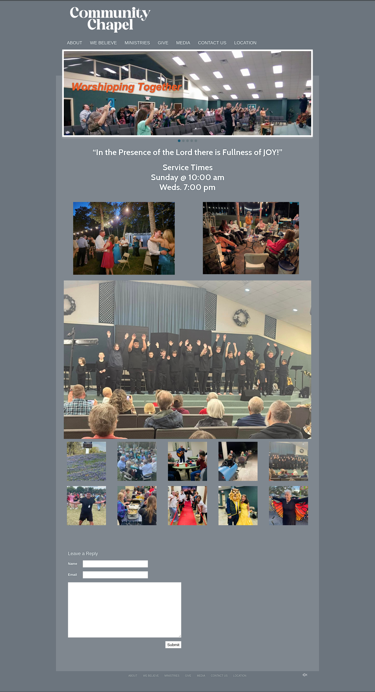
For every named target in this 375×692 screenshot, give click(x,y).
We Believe (103, 42)
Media (183, 42)
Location (245, 42)
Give (163, 42)
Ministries (137, 42)
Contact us (212, 42)
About (74, 42)
